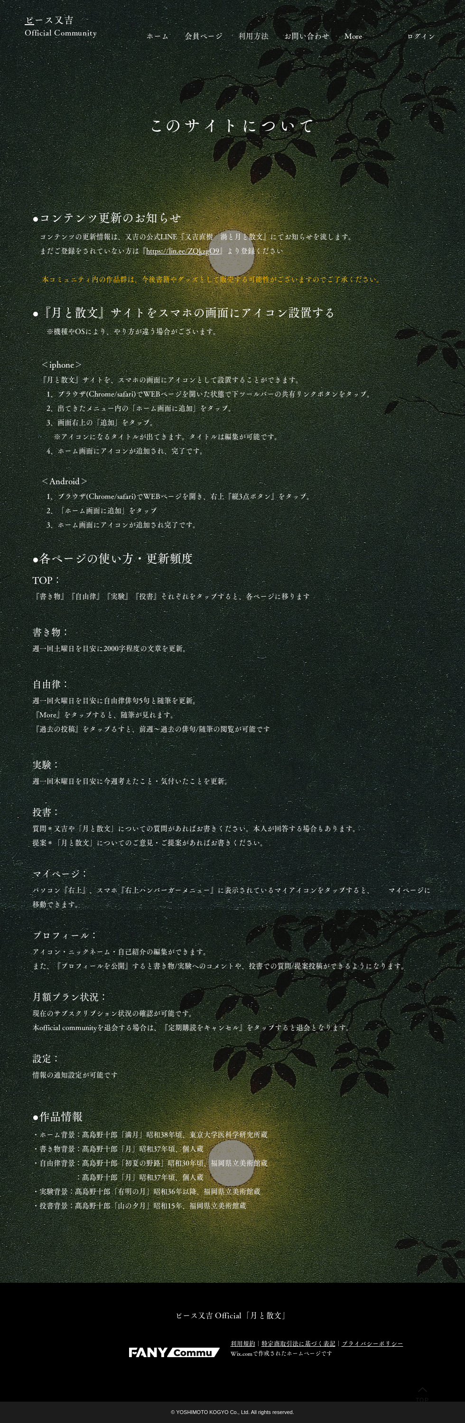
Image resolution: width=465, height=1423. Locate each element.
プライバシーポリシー (372, 1344)
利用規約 (243, 1344)
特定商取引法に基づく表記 (298, 1344)
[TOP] (422, 1394)
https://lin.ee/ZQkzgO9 (182, 250)
